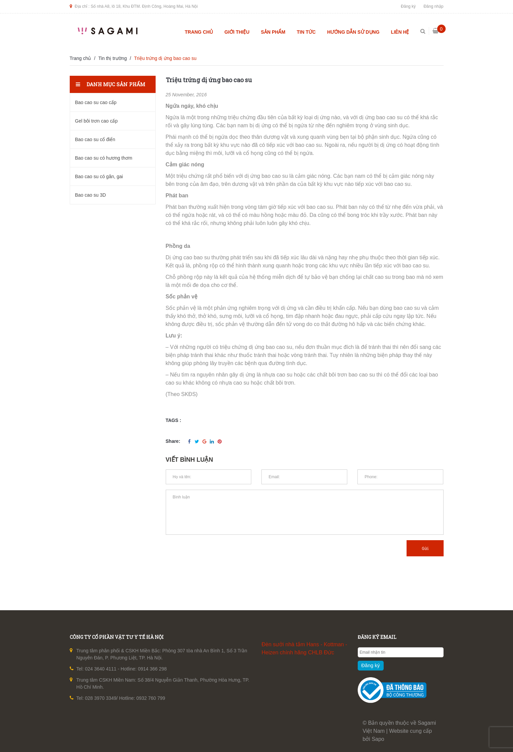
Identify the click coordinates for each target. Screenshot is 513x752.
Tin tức (306, 32)
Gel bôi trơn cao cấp (96, 121)
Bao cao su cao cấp (96, 102)
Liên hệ (400, 32)
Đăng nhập (433, 6)
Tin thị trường (112, 58)
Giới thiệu (236, 32)
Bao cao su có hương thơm (103, 158)
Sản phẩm (273, 32)
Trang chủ (199, 32)
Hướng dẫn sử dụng (353, 32)
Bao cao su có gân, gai (99, 176)
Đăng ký (408, 6)
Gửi (425, 548)
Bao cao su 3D (90, 195)
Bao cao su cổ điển (95, 139)
